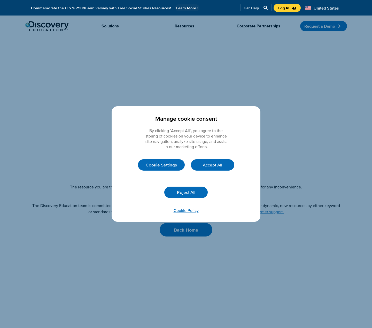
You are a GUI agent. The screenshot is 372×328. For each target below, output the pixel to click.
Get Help (251, 8)
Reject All (186, 192)
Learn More (187, 8)
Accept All (212, 164)
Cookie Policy (186, 210)
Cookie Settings (161, 164)
